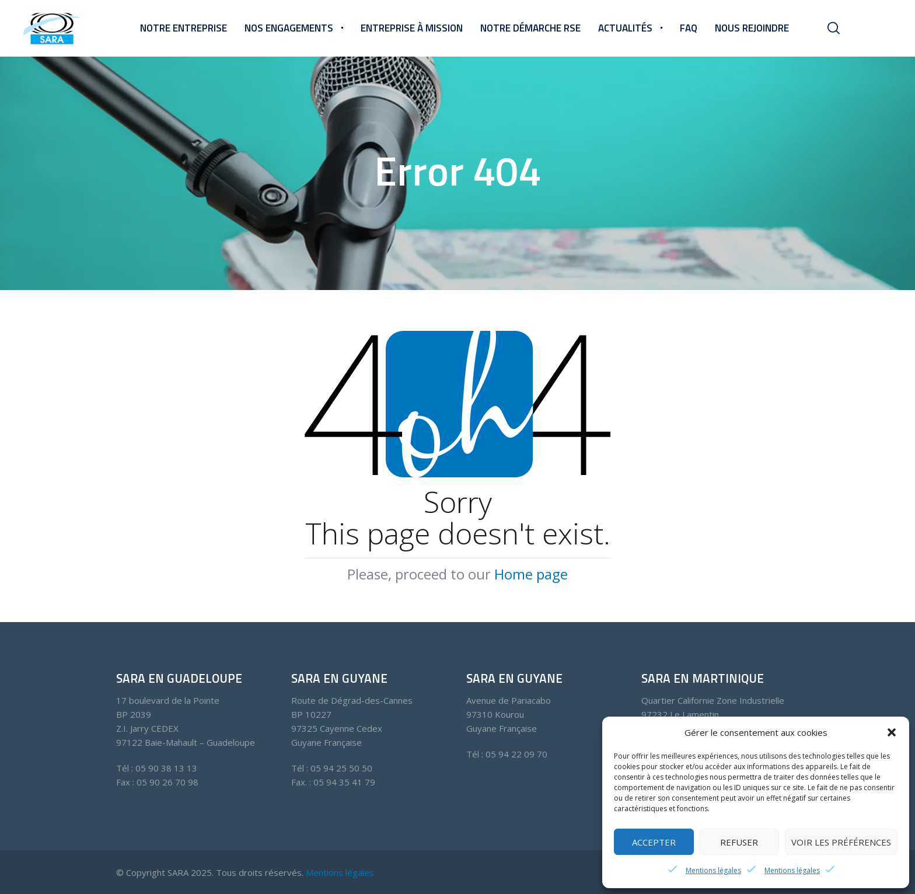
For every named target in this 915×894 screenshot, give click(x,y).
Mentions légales (713, 870)
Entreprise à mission (412, 28)
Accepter (654, 842)
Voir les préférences (841, 842)
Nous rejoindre (752, 28)
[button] (891, 732)
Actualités (625, 28)
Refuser (739, 842)
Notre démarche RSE (530, 28)
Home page (531, 574)
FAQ (688, 28)
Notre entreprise (183, 28)
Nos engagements (289, 28)
